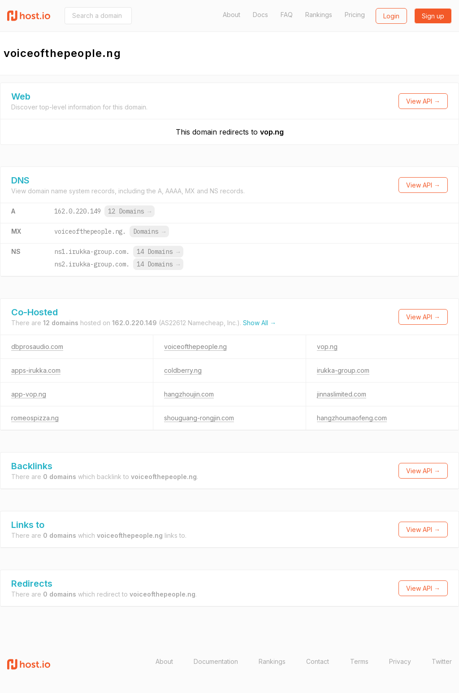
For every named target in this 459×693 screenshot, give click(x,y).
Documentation (216, 661)
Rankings (318, 14)
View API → (423, 101)
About (231, 14)
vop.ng (272, 131)
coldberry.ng (183, 370)
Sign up (433, 16)
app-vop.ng (28, 394)
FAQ (287, 14)
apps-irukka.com (36, 370)
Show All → (259, 323)
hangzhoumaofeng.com (352, 418)
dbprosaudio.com (37, 346)
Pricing (355, 14)
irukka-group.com (343, 370)
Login (391, 16)
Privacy (400, 661)
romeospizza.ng (35, 418)
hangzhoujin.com (189, 394)
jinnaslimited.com (341, 394)
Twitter (442, 661)
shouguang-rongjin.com (199, 418)
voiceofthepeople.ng (195, 346)
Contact (317, 661)
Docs (260, 14)
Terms (359, 661)
